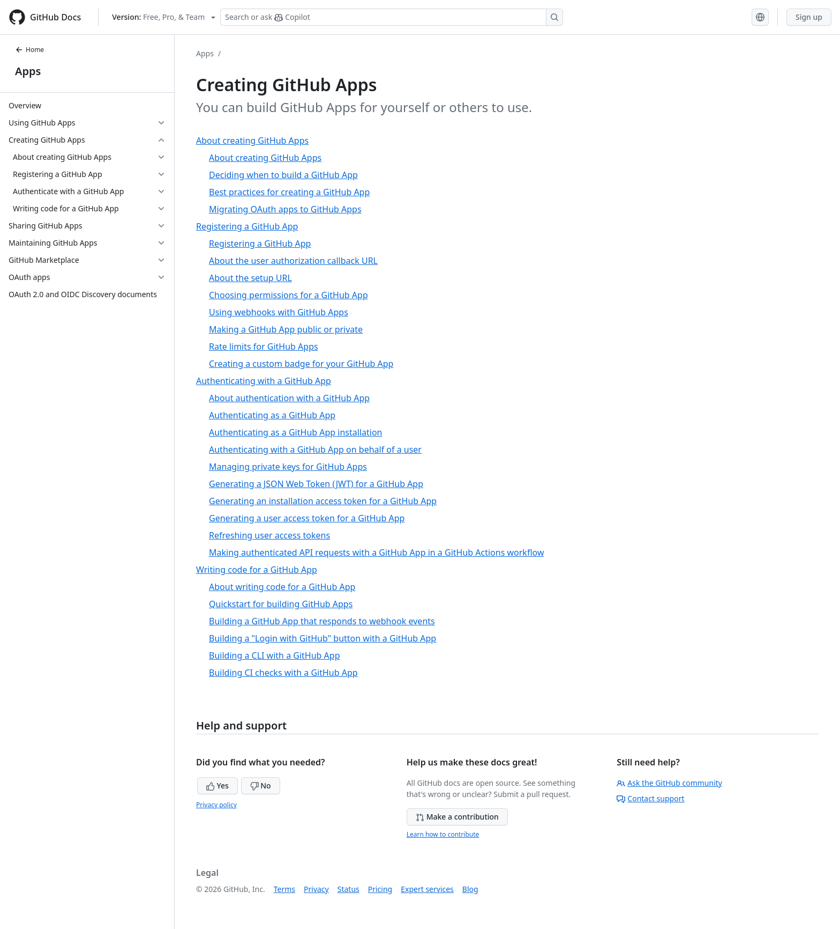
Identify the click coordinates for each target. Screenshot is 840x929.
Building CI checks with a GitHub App (283, 673)
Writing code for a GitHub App (256, 570)
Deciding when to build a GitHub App (283, 175)
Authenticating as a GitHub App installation (295, 432)
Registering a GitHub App (247, 226)
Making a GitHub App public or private (286, 329)
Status (348, 889)
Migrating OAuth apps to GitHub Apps (285, 209)
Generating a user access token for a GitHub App (306, 518)
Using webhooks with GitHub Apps (278, 312)
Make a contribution (457, 817)
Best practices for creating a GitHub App (289, 192)
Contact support (650, 798)
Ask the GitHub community (669, 783)
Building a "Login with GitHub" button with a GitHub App (322, 638)
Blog (470, 889)
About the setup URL (250, 278)
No (260, 785)
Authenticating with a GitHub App (263, 381)
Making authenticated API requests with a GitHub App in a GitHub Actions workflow (376, 552)
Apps (28, 71)
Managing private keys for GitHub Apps (288, 467)
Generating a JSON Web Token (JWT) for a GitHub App (316, 484)
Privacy (316, 889)
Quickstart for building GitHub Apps (280, 604)
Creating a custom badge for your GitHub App (301, 364)
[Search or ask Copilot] (391, 17)
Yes (217, 785)
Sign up (809, 17)
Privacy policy (216, 804)
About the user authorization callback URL (293, 261)
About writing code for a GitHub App (282, 587)
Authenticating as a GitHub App (272, 415)
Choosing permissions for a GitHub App (288, 295)
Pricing (380, 889)
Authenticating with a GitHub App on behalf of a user (315, 449)
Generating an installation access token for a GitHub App (323, 501)
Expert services (427, 889)
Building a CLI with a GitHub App (274, 655)
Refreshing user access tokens (269, 535)
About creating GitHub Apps (252, 140)
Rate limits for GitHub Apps (263, 346)
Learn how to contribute (443, 834)
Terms (284, 889)
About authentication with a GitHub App (289, 398)
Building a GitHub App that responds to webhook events (322, 621)
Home (29, 49)
